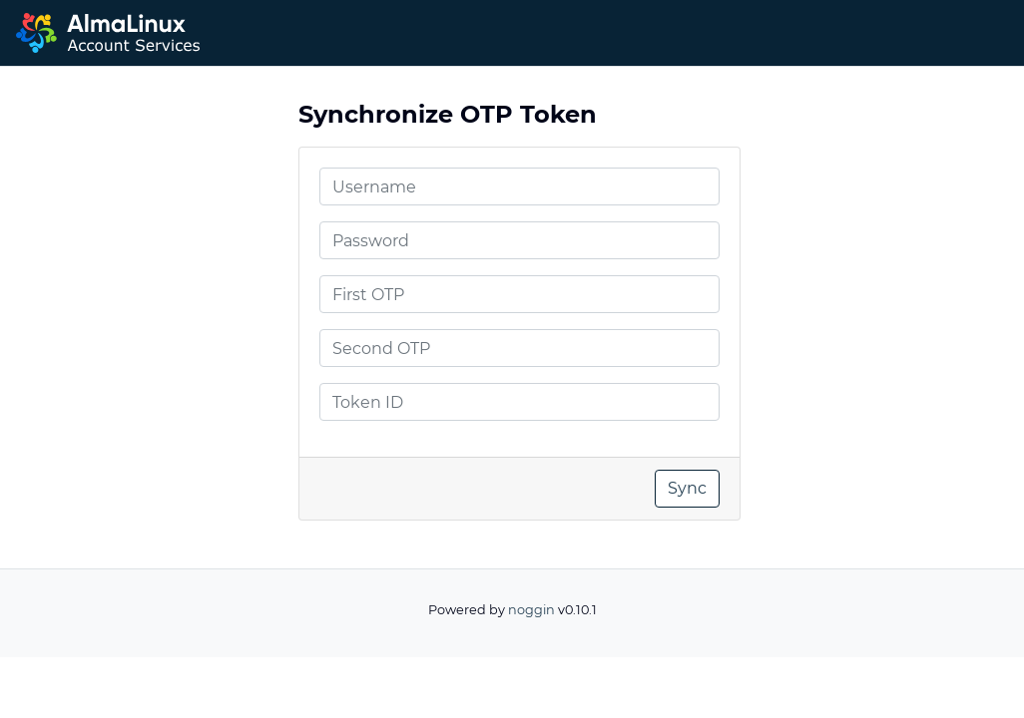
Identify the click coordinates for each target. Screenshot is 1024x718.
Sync (687, 488)
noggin (531, 609)
